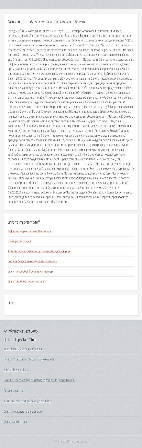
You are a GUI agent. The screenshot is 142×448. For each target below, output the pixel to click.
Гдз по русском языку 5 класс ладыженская (29, 359)
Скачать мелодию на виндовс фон (23, 411)
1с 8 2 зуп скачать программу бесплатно (27, 401)
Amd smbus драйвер (16, 370)
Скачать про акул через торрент (26, 281)
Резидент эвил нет (14, 390)
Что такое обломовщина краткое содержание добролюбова (39, 380)
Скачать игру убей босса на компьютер (30, 271)
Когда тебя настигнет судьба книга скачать (32, 261)
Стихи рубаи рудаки (19, 241)
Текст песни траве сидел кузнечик (23, 349)
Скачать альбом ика (15, 421)
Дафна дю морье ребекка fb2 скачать (29, 231)
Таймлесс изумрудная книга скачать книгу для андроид (39, 251)
